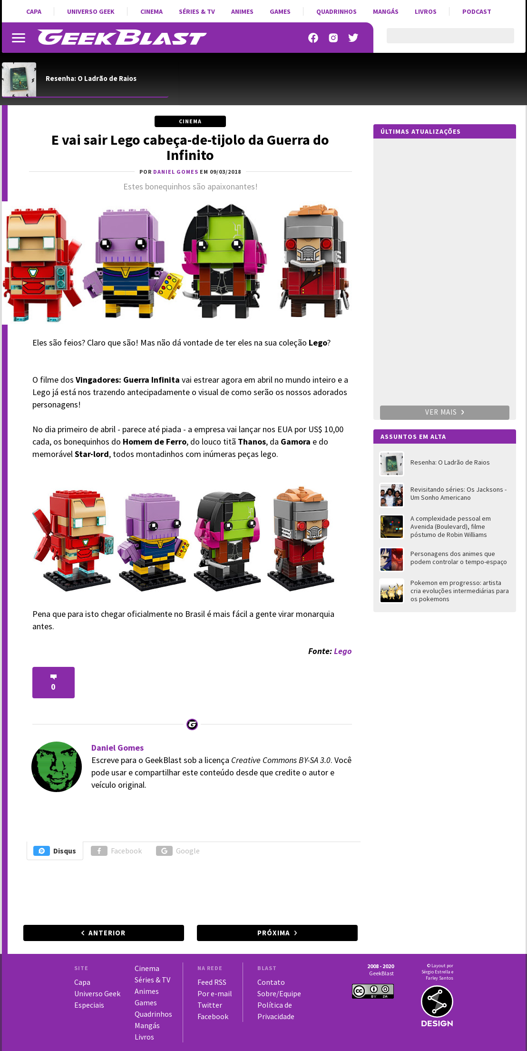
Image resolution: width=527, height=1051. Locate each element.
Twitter (209, 1005)
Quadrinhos (336, 11)
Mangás (386, 11)
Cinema (151, 11)
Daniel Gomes (117, 747)
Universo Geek (91, 11)
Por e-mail (214, 993)
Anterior (107, 932)
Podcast (476, 11)
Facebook (116, 851)
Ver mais (444, 411)
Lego (343, 650)
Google (178, 851)
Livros (426, 11)
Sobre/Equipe (279, 993)
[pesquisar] (442, 41)
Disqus (54, 851)
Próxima (273, 932)
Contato (271, 982)
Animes (242, 11)
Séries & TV (197, 11)
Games (280, 11)
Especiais (89, 1005)
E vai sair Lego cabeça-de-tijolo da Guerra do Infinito (190, 147)
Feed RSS (211, 982)
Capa (33, 11)
